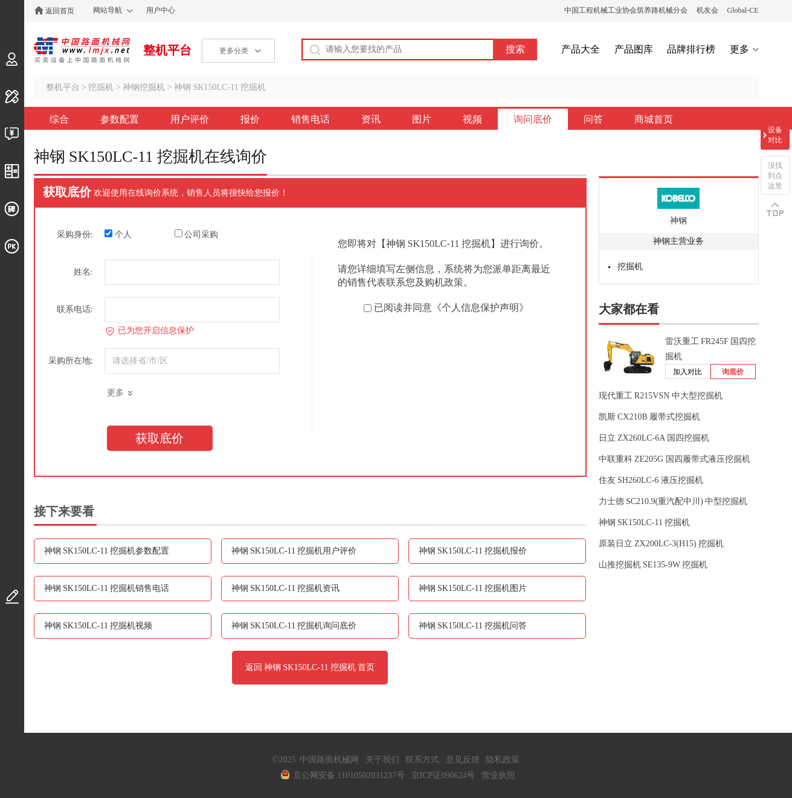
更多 (739, 49)
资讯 (371, 119)
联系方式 (422, 759)
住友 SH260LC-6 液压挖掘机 (651, 480)
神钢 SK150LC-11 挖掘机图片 (473, 588)
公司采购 (197, 234)
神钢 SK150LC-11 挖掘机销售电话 (107, 588)
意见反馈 (463, 759)
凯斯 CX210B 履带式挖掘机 (650, 416)
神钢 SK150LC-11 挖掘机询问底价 (294, 625)
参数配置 (119, 119)
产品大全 (580, 49)
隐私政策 (503, 759)
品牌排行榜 (691, 49)
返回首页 (59, 11)
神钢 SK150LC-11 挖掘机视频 (98, 625)
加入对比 (687, 372)
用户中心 (160, 10)
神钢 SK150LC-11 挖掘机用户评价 (294, 550)
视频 (472, 119)
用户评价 (189, 119)
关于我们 (382, 759)
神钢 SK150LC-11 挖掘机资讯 (285, 588)
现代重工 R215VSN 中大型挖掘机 (661, 395)
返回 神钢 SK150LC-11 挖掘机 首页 (310, 667)
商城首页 (653, 119)
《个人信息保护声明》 (480, 307)
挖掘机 (101, 87)
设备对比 (775, 135)
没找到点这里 (775, 175)
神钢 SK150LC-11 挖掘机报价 (473, 550)
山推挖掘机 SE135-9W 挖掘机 (653, 564)
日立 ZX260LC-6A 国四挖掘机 (654, 437)
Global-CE (743, 10)
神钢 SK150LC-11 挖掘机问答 (473, 625)
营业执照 (498, 775)
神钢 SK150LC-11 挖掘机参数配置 (107, 550)
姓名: (83, 271)
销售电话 (310, 119)
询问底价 (533, 119)
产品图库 (633, 49)
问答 (593, 119)
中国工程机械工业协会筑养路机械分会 (625, 10)
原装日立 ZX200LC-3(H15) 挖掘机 (661, 543)
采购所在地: (70, 360)
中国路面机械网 (82, 50)
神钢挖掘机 (144, 87)
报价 (250, 119)
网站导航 (107, 10)
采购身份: (75, 234)
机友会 (707, 10)
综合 (59, 119)
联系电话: (75, 309)
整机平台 (167, 50)
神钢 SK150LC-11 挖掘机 (220, 87)
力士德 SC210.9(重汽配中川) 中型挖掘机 (673, 501)
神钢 (678, 220)
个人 (118, 234)
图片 (421, 119)
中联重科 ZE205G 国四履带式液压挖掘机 (674, 459)
